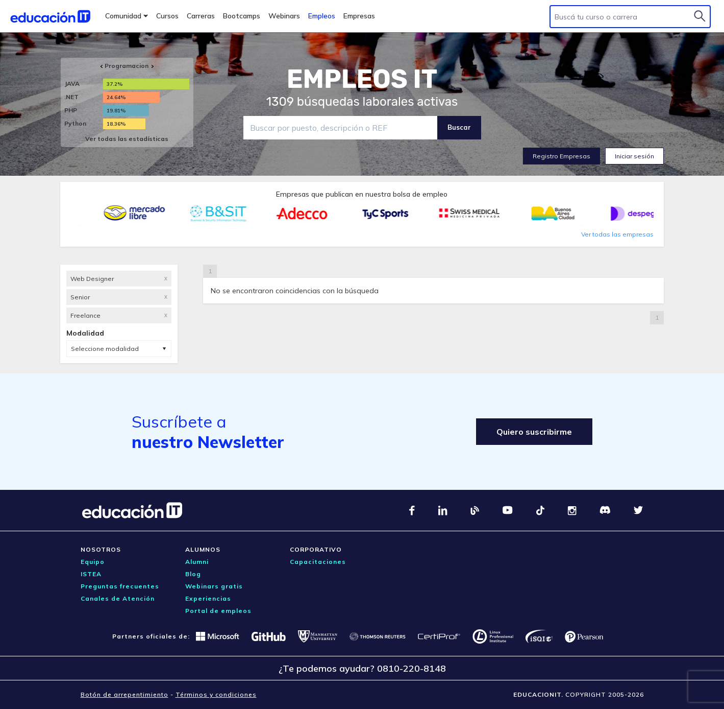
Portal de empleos (218, 611)
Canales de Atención (118, 598)
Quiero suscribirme (534, 432)
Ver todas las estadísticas (126, 139)
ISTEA (91, 574)
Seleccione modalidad (105, 348)
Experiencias (208, 598)
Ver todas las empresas (617, 234)
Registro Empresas (561, 156)
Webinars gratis (214, 586)
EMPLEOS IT (362, 79)
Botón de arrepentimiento (124, 694)
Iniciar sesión (634, 156)
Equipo (93, 561)
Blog (193, 574)
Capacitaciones (318, 561)
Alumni (197, 561)
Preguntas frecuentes (120, 586)
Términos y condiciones (216, 694)
